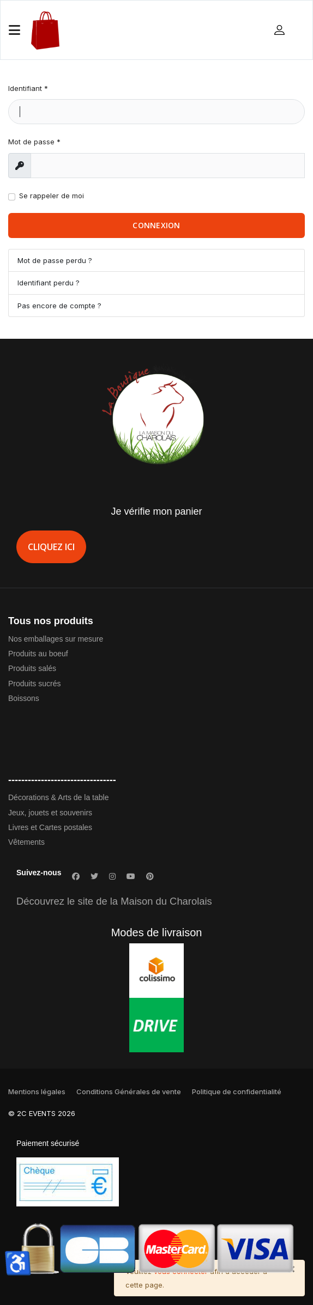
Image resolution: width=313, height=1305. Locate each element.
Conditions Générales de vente (128, 1091)
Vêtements (26, 842)
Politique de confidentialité (236, 1091)
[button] (281, 29)
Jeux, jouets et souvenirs (50, 812)
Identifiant (28, 88)
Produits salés (32, 668)
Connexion (156, 225)
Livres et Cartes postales (50, 827)
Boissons (23, 698)
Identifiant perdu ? (48, 282)
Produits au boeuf (38, 653)
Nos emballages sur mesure (55, 639)
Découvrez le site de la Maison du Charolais (114, 901)
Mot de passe (34, 141)
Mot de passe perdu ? (54, 260)
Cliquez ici (51, 547)
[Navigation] (14, 30)
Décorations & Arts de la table (58, 797)
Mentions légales (36, 1091)
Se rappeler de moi (51, 195)
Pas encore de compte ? (59, 305)
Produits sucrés (34, 683)
